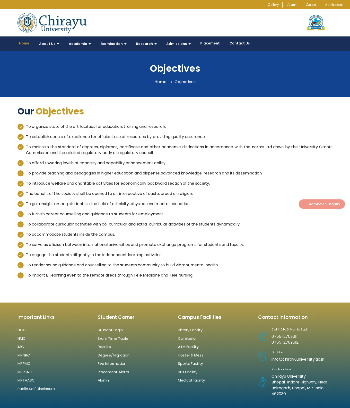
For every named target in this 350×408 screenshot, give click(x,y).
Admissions (334, 4)
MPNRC (24, 355)
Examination (113, 43)
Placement (210, 43)
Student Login (110, 329)
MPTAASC (26, 380)
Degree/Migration (114, 355)
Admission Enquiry (324, 204)
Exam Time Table (113, 338)
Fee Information (112, 363)
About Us (49, 43)
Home (23, 43)
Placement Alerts (113, 371)
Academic (80, 43)
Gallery (273, 4)
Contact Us (239, 43)
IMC (21, 346)
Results (104, 346)
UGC (22, 329)
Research (146, 43)
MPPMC (24, 363)
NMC (22, 338)
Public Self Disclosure (36, 388)
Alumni (292, 4)
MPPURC (25, 371)
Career (311, 4)
